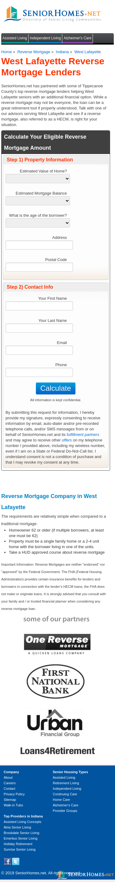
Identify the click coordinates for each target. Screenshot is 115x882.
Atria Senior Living (17, 827)
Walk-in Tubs (13, 805)
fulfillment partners (83, 434)
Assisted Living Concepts (22, 822)
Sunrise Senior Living (20, 849)
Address (59, 237)
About (8, 777)
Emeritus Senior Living (20, 838)
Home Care (61, 799)
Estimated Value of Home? (43, 171)
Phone (61, 364)
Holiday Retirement (18, 844)
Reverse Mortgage (33, 51)
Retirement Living (66, 783)
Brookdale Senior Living (21, 833)
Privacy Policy (14, 794)
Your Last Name (52, 320)
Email (62, 342)
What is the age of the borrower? (38, 215)
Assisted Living (14, 38)
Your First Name (52, 298)
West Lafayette (88, 51)
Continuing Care (65, 794)
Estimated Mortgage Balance (41, 193)
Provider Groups (65, 811)
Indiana (62, 51)
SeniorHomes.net (30, 873)
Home (6, 51)
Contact (9, 788)
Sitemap (10, 799)
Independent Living (45, 38)
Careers (10, 783)
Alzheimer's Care (77, 38)
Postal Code (56, 259)
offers (67, 440)
